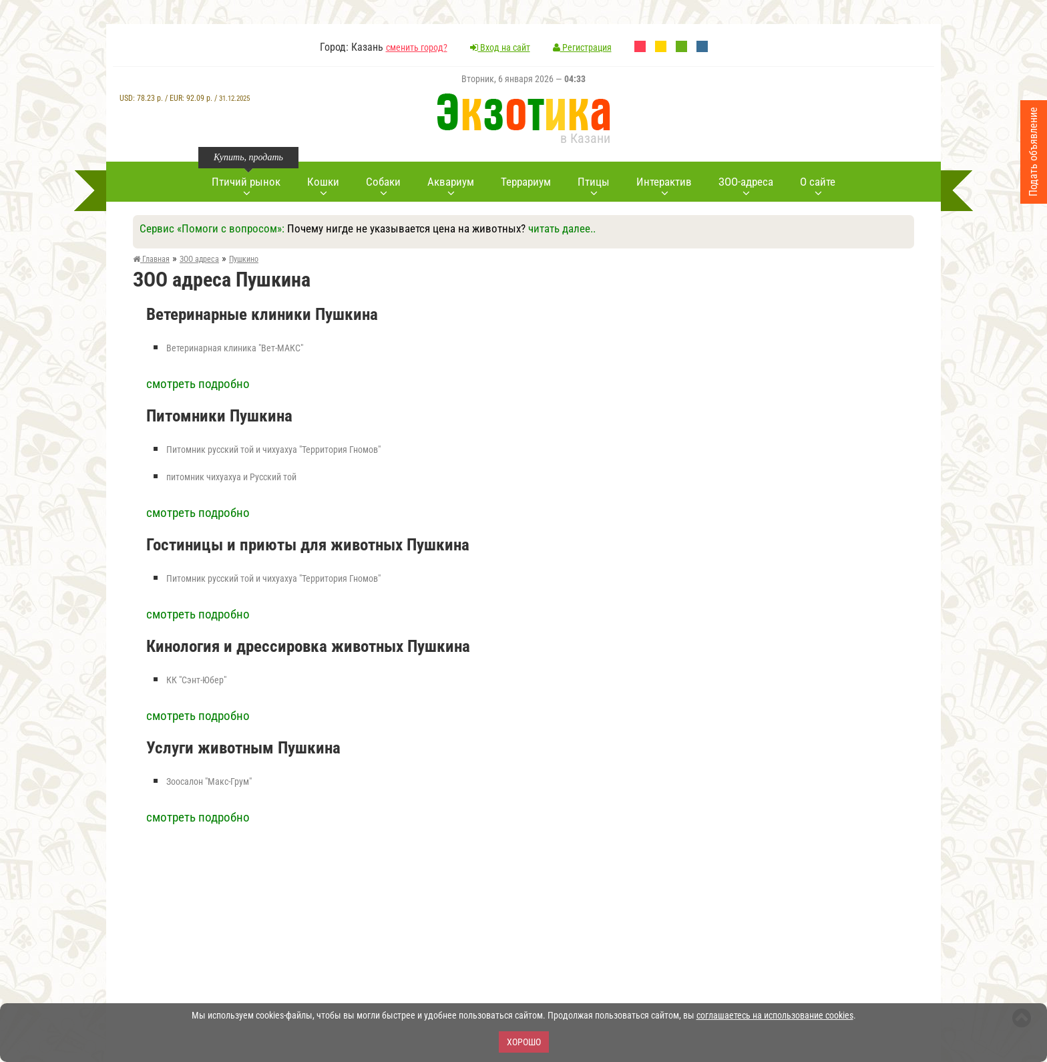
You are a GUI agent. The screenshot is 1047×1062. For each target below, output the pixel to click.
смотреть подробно (198, 383)
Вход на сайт (500, 47)
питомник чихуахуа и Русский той (231, 477)
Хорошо (524, 1042)
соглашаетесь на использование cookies (774, 1015)
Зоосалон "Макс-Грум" (209, 781)
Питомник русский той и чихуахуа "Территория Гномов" (273, 449)
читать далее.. (562, 228)
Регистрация (582, 47)
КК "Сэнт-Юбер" (196, 680)
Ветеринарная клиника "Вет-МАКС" (234, 348)
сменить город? (416, 47)
